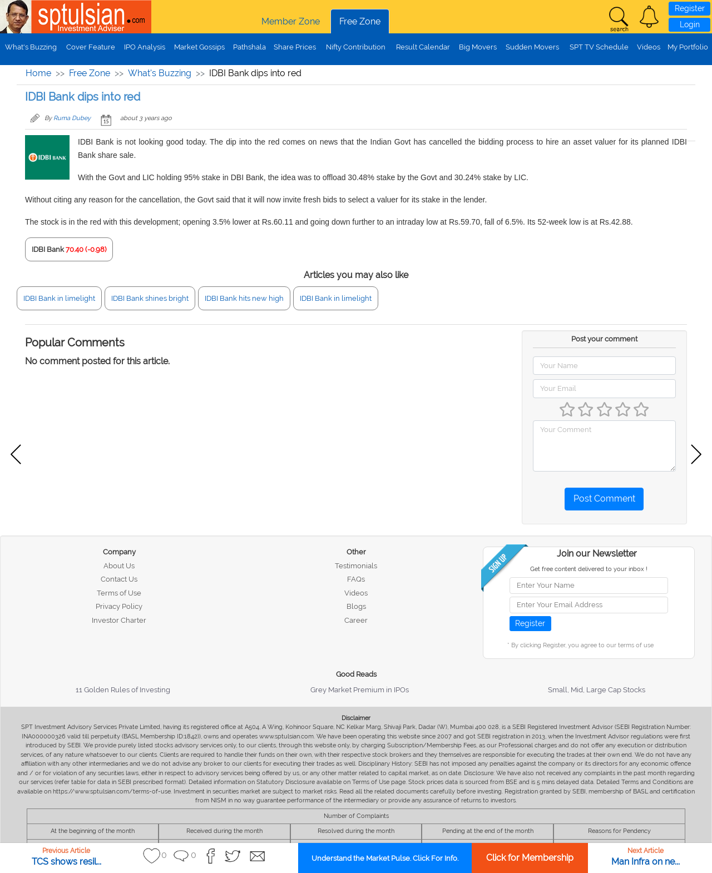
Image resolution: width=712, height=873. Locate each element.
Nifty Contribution (355, 47)
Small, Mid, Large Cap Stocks (596, 690)
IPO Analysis (144, 47)
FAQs (356, 579)
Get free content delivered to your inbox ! (588, 569)
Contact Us (119, 579)
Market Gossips (199, 47)
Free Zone (359, 21)
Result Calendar (423, 47)
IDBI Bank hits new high (244, 298)
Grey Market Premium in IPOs (359, 690)
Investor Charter (119, 620)
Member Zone (290, 21)
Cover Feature (90, 47)
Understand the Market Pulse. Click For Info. (385, 858)
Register (690, 8)
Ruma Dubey (72, 118)
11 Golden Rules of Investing (123, 690)
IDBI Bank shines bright (150, 298)
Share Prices (295, 47)
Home (38, 73)
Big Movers (478, 47)
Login (690, 24)
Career (356, 620)
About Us (119, 566)
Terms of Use (119, 593)
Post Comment (604, 498)
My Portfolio (688, 47)
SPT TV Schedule (599, 47)
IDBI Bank (48, 249)
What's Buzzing (31, 47)
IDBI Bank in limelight (59, 298)
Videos (648, 47)
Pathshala (249, 47)
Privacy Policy (119, 606)
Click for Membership (529, 857)
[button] (649, 17)
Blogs (356, 606)
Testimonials (356, 566)
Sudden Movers (532, 47)
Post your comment (604, 339)
